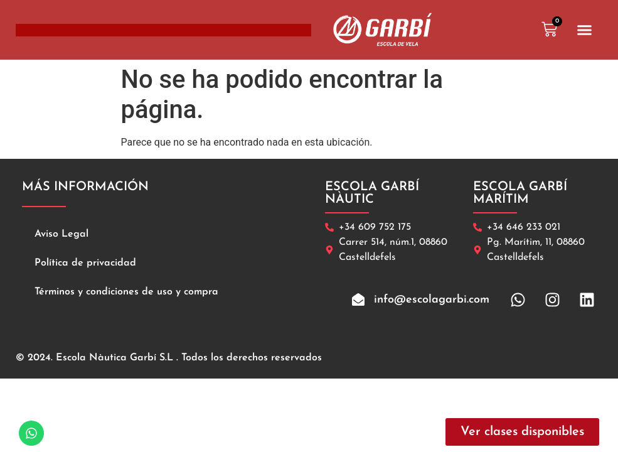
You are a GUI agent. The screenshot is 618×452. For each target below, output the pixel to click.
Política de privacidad (85, 263)
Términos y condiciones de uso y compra (126, 292)
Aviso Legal (61, 234)
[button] (585, 30)
